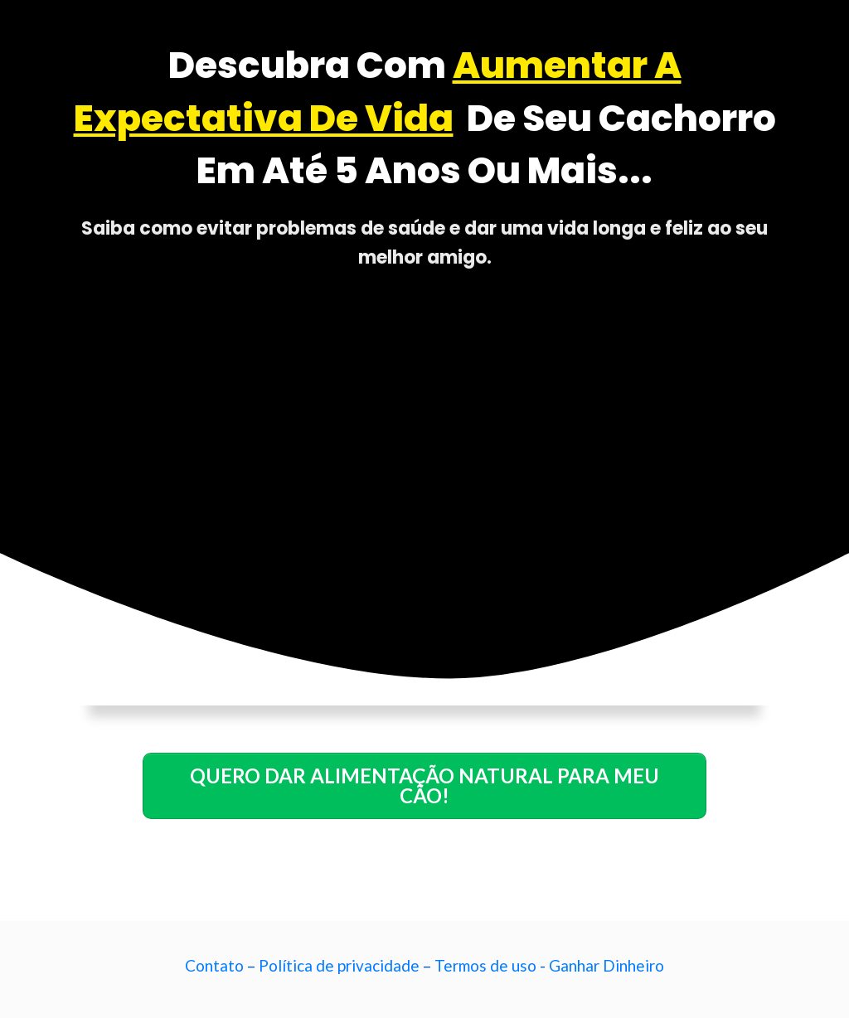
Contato (214, 965)
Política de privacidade (339, 965)
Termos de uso (485, 965)
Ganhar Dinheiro (606, 965)
